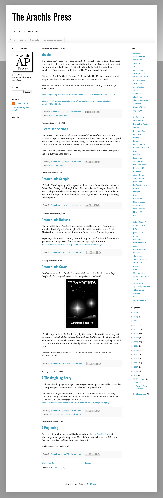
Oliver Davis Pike (141, 222)
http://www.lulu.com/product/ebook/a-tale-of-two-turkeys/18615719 (75, 402)
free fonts (137, 158)
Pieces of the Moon (55, 128)
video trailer (138, 290)
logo (135, 195)
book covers (139, 73)
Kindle (136, 188)
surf (135, 270)
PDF (135, 229)
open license (139, 225)
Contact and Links (53, 40)
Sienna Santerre (140, 259)
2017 (136, 350)
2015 (136, 358)
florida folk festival (141, 148)
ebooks (46, 54)
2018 (136, 346)
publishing (138, 239)
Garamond (138, 161)
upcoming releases (141, 286)
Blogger (93, 484)
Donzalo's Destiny (141, 124)
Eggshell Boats (139, 131)
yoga (135, 297)
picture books (139, 232)
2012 (136, 371)
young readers (139, 300)
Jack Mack (137, 181)
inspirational (138, 178)
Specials (34, 40)
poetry (61, 165)
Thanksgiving (75, 414)
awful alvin (138, 70)
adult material (139, 56)
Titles (23, 40)
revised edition (139, 242)
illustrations (138, 175)
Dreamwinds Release (56, 219)
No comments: (76, 112)
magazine (137, 198)
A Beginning (50, 427)
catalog (136, 90)
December (141, 379)
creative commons (141, 114)
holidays (52, 414)
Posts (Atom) (59, 467)
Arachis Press (104, 434)
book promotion (140, 76)
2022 (136, 329)
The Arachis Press (42, 16)
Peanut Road (21, 103)
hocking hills (139, 168)
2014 (136, 363)
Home (88, 463)
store (135, 266)
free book (137, 154)
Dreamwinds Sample (55, 178)
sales (135, 246)
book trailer (138, 87)
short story (65, 414)
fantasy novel (139, 144)
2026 (136, 312)
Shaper (136, 253)
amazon (136, 63)
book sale (137, 83)
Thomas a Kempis (141, 276)
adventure (137, 60)
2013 (136, 367)
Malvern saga (139, 202)
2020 (136, 337)
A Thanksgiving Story (56, 377)
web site (136, 293)
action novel (138, 53)
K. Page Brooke (140, 185)
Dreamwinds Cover (54, 266)
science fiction (139, 249)
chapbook (137, 97)
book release (53, 115)
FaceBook (137, 134)
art (134, 66)
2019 (136, 342)
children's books (140, 100)
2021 (136, 333)
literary (136, 192)
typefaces (137, 280)
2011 (136, 375)
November (141, 394)
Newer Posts (48, 463)
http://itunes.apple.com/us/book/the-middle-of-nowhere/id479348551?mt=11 (80, 94)
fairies (136, 137)
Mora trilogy (139, 205)
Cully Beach (138, 117)
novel (66, 115)
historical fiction (140, 165)
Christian (137, 104)
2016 (136, 354)
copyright (137, 110)
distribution (138, 120)
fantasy (136, 141)
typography (138, 283)
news (135, 215)
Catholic (137, 93)
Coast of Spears (140, 107)
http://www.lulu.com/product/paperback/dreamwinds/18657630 (73, 244)
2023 (136, 325)
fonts (135, 151)
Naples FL (137, 212)
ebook (61, 115)
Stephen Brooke (140, 263)
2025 (136, 316)
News (12, 40)
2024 (136, 321)
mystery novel (139, 209)
